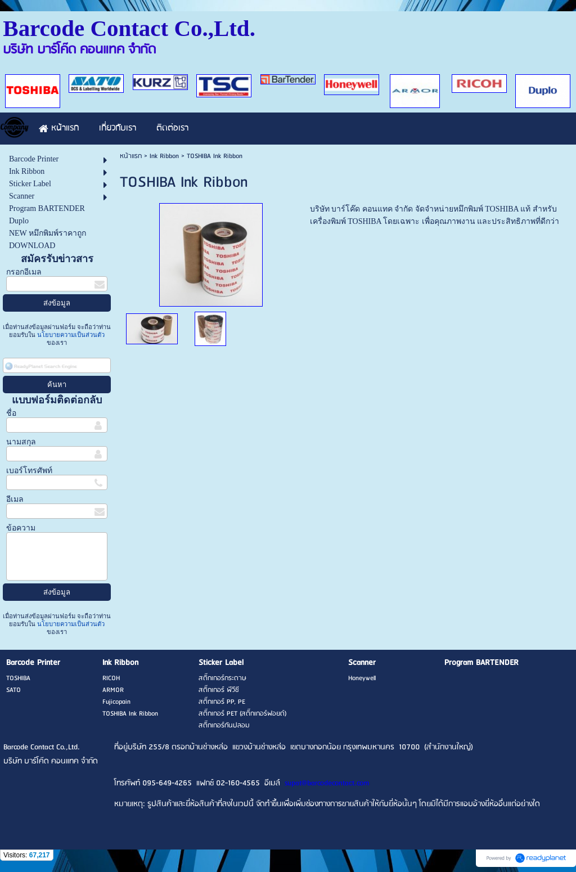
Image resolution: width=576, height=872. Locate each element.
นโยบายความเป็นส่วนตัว (70, 334)
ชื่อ (11, 413)
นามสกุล (21, 442)
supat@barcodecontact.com (327, 783)
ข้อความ (20, 528)
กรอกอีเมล (24, 272)
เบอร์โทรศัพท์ (29, 470)
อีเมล (15, 499)
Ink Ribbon (164, 156)
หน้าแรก (131, 156)
